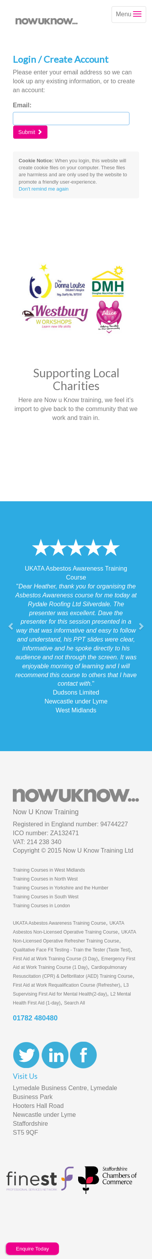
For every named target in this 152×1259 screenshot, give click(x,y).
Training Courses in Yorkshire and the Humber (60, 888)
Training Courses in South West (46, 897)
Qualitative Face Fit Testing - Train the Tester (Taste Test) (72, 950)
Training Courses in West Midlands (49, 870)
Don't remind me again (43, 189)
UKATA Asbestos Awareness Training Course (59, 923)
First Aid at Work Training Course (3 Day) (55, 958)
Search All (74, 1003)
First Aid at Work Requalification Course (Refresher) (66, 985)
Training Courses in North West (45, 879)
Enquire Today (32, 1249)
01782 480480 (35, 1018)
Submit (30, 132)
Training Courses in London (41, 905)
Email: (22, 105)
